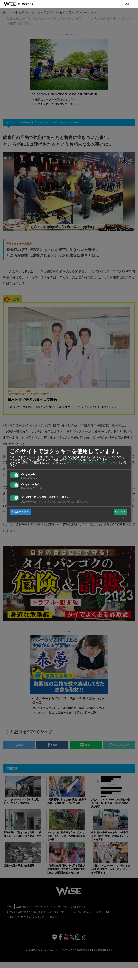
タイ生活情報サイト (26, 4)
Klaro (124, 518)
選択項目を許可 (20, 512)
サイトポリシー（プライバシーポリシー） (92, 462)
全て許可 (120, 512)
